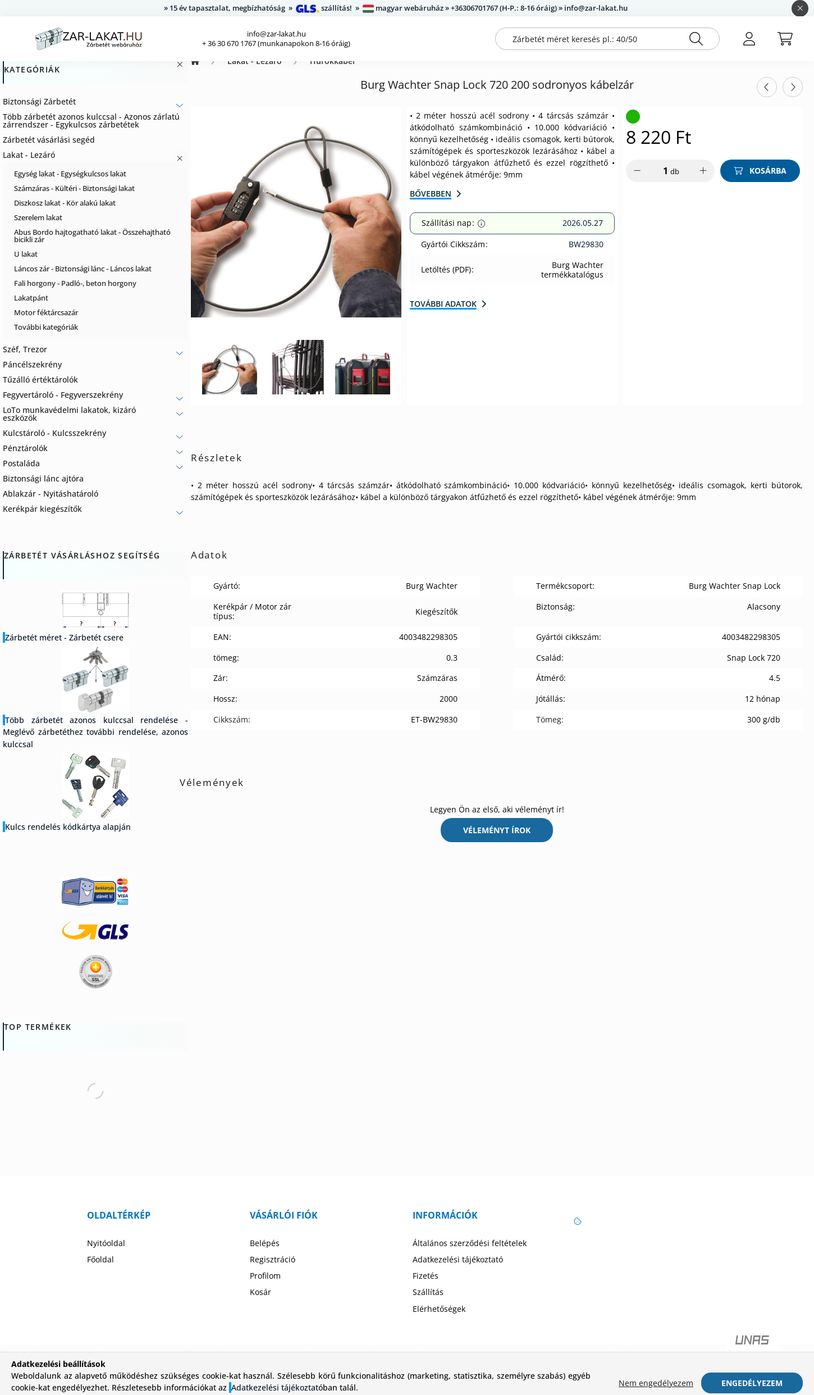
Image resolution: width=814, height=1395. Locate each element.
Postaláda (21, 474)
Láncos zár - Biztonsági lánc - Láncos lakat (83, 280)
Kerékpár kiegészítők (42, 520)
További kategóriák (46, 338)
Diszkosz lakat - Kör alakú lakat (65, 214)
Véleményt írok (497, 841)
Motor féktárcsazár (46, 324)
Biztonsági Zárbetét (39, 112)
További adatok (443, 315)
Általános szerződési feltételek (470, 1254)
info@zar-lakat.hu (276, 34)
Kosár (260, 1303)
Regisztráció (272, 1270)
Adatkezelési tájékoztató (458, 1270)
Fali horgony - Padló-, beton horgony (75, 294)
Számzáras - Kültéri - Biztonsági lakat (74, 199)
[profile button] (749, 39)
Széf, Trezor (25, 360)
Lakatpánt (31, 309)
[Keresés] (696, 39)
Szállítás (428, 1303)
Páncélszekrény (32, 375)
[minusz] (637, 182)
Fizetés (425, 1287)
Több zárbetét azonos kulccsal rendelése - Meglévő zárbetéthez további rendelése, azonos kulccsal (95, 743)
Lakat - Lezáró (29, 166)
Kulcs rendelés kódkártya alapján (68, 838)
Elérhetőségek (439, 1320)
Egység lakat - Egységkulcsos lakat (70, 185)
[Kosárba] (760, 182)
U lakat (26, 265)
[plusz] (703, 182)
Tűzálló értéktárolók (40, 390)
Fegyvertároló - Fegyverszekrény (63, 406)
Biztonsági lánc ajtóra (43, 489)
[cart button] (785, 39)
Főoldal (100, 1270)
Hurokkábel (332, 72)
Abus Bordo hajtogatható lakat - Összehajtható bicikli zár (92, 247)
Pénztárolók (25, 459)
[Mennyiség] (658, 182)
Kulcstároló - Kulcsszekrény (54, 444)
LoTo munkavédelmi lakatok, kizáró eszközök (69, 425)
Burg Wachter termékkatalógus (572, 281)
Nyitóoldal (106, 1254)
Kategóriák (32, 81)
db (674, 183)
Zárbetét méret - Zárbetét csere (64, 648)
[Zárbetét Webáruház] (195, 72)
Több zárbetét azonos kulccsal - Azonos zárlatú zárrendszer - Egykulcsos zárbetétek (91, 131)
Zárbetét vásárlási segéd (49, 151)
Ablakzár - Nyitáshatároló (50, 504)
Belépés (265, 1254)
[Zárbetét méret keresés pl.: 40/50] (607, 39)
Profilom (265, 1287)
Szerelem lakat (38, 229)
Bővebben (430, 204)
